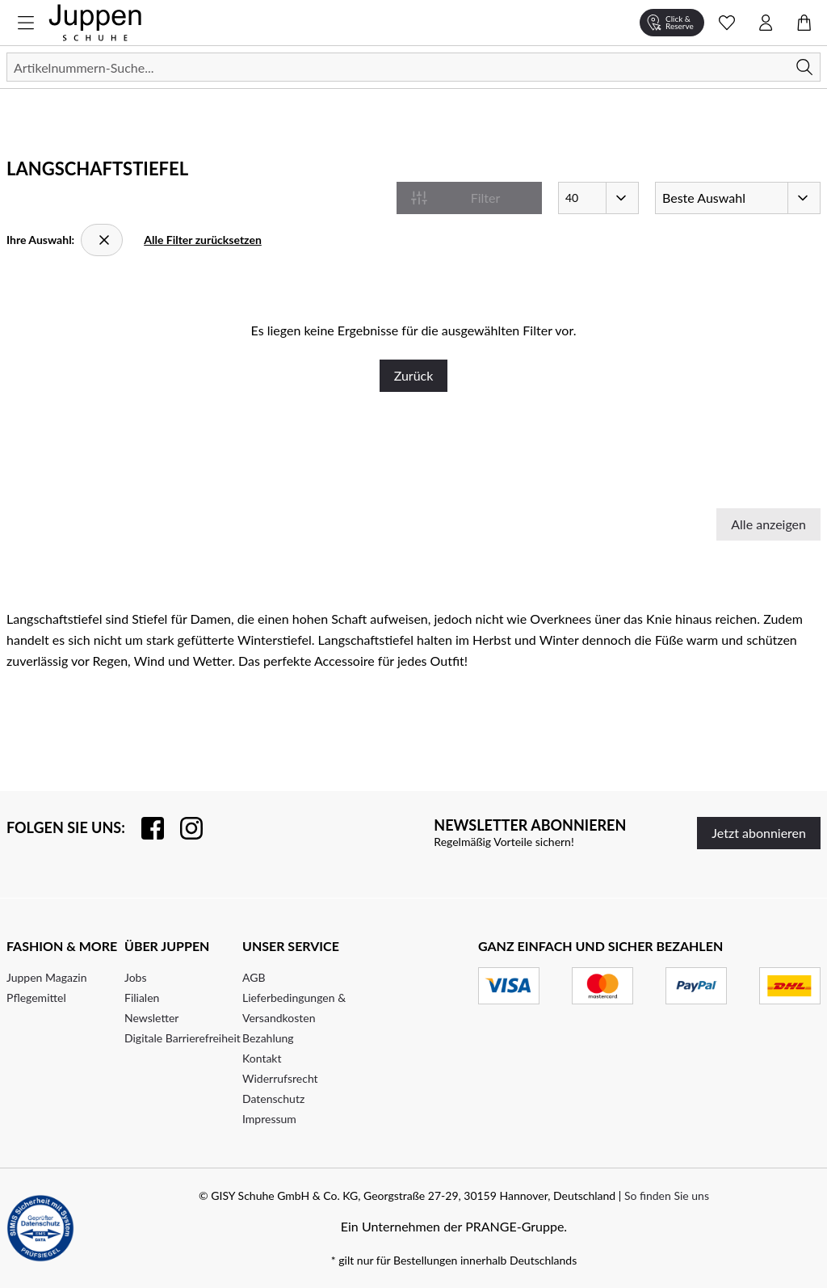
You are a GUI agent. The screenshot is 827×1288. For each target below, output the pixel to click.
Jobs (135, 977)
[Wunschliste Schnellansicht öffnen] (727, 22)
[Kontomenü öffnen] (765, 22)
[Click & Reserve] (672, 22)
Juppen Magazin (46, 977)
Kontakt (262, 1058)
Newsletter (151, 1018)
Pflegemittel (36, 997)
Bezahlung (268, 1038)
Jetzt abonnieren (759, 832)
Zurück (414, 375)
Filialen (141, 997)
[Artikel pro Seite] (598, 198)
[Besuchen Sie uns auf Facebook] (144, 828)
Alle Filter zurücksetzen (203, 239)
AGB (254, 977)
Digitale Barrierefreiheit (182, 1038)
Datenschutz (273, 1098)
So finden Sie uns (666, 1195)
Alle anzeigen (768, 524)
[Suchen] (413, 67)
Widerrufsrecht (280, 1078)
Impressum (269, 1119)
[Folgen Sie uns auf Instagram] (183, 828)
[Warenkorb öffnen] (804, 22)
